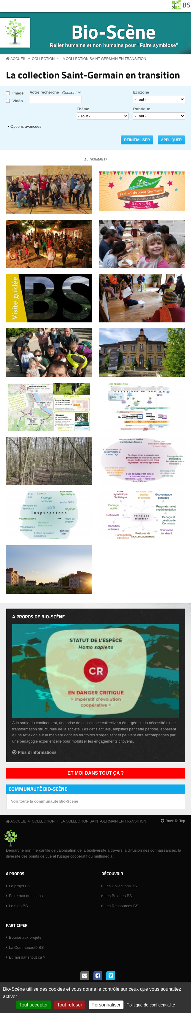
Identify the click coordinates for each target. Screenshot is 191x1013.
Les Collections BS (120, 886)
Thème (83, 109)
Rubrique (141, 109)
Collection (43, 59)
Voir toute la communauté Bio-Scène (44, 801)
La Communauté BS (26, 947)
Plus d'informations (37, 752)
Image (18, 93)
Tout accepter (33, 1004)
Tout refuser (69, 1004)
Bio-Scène (113, 31)
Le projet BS (19, 886)
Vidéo (17, 101)
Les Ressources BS (121, 906)
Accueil (18, 59)
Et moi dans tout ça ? (96, 773)
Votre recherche (44, 92)
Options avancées (25, 126)
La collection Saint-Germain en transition (103, 59)
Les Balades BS (118, 896)
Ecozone (141, 92)
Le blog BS (18, 906)
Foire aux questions (26, 896)
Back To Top (175, 821)
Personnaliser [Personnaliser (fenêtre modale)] (106, 1004)
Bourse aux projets (25, 937)
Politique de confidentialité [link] (151, 1005)
